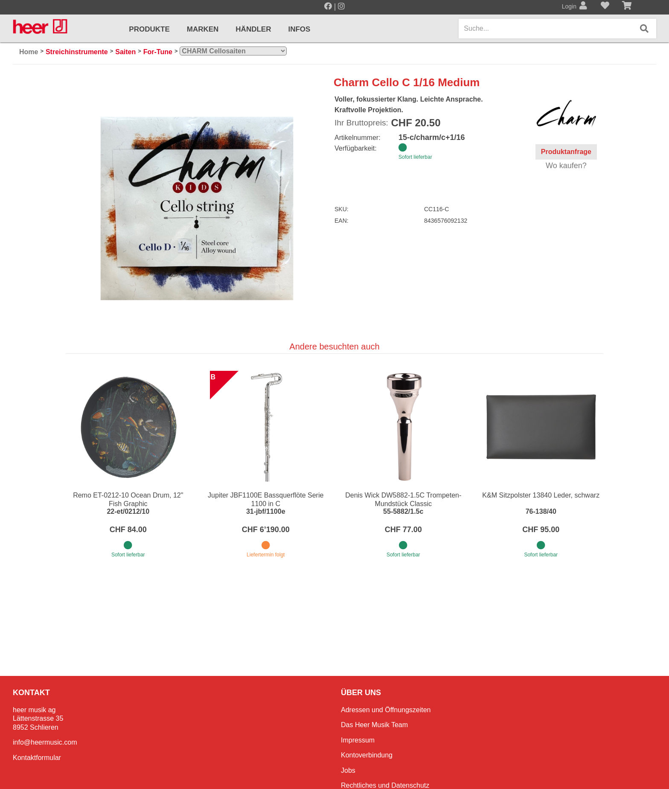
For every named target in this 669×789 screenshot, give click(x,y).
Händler (253, 29)
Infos (299, 29)
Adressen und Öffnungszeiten (386, 709)
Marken (203, 29)
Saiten (125, 51)
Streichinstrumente (77, 51)
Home (28, 51)
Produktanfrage (566, 151)
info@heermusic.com (45, 742)
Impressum (358, 740)
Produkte (149, 29)
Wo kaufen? (566, 165)
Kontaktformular (37, 757)
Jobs (348, 770)
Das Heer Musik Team (374, 724)
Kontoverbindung (367, 755)
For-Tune (157, 51)
